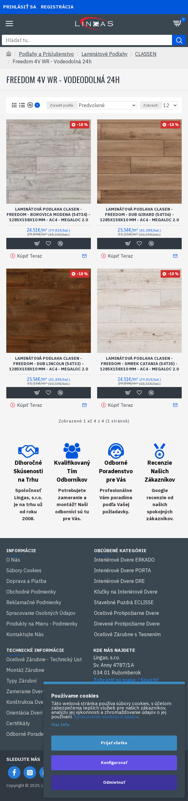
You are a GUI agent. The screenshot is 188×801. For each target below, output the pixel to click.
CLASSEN (146, 54)
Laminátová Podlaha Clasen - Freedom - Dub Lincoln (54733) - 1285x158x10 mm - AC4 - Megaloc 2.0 (48, 364)
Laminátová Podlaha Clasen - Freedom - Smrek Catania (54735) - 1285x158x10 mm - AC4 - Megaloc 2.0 (139, 364)
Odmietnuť (114, 782)
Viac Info (60, 724)
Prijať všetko (114, 743)
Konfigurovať (114, 762)
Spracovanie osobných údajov (106, 717)
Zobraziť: (150, 105)
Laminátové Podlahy (104, 54)
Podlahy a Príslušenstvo (46, 54)
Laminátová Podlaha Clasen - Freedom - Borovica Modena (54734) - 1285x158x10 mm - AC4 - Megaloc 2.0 (48, 215)
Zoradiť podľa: (62, 105)
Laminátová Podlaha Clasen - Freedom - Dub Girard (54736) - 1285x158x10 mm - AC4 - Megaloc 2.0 (139, 215)
